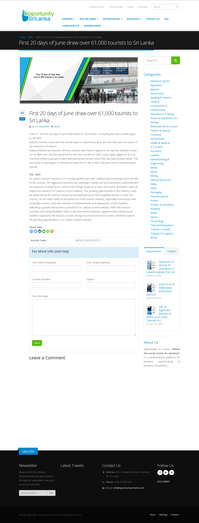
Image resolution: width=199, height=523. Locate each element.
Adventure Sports (160, 81)
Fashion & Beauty (160, 130)
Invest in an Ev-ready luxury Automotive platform (161, 289)
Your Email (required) (98, 262)
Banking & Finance (161, 97)
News (57, 126)
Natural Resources (161, 180)
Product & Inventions (162, 204)
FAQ (166, 19)
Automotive (157, 93)
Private (154, 200)
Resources (133, 19)
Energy (154, 122)
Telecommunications (162, 225)
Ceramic (155, 101)
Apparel (155, 89)
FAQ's (153, 514)
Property (155, 208)
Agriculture (156, 85)
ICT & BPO (157, 147)
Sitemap (163, 514)
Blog (130, 6)
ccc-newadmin (42, 126)
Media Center (96, 6)
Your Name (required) (44, 262)
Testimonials (115, 6)
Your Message (40, 296)
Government (157, 138)
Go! (51, 493)
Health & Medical (160, 142)
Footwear (156, 134)
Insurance (156, 151)
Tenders (171, 251)
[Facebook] (31, 231)
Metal (154, 171)
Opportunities (153, 251)
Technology (157, 221)
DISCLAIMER (163, 481)
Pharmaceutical (159, 196)
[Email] (43, 231)
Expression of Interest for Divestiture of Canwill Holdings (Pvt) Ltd (160, 267)
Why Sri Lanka (88, 19)
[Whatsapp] (47, 231)
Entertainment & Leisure (164, 126)
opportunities (111, 19)
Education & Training (162, 114)
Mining (154, 175)
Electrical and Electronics (164, 118)
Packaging (156, 192)
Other (154, 188)
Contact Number (41, 279)
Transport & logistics (162, 233)
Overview (67, 19)
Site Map (142, 6)
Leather (155, 155)
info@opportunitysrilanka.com (128, 487)
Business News (92, 25)
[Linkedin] (39, 231)
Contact (175, 514)
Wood (154, 237)
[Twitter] (35, 231)
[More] (52, 231)
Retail (154, 212)
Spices (154, 217)
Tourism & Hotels (160, 229)
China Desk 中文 (70, 25)
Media (154, 167)
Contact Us (152, 19)
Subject (90, 279)
